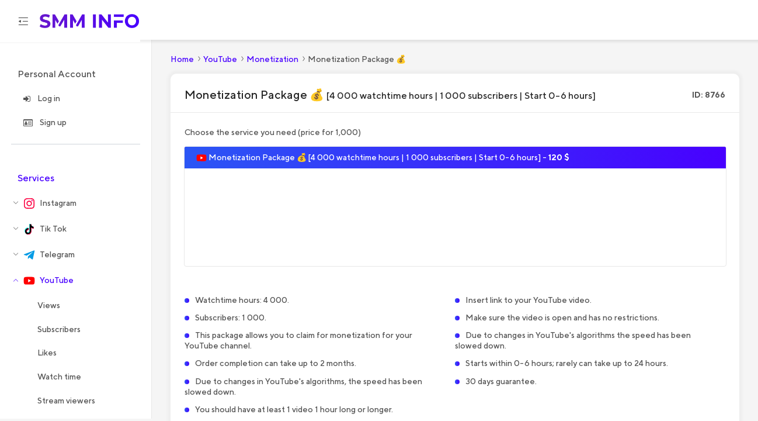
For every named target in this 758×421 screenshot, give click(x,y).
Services (36, 179)
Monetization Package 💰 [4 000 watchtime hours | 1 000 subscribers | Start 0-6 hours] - (382, 159)
